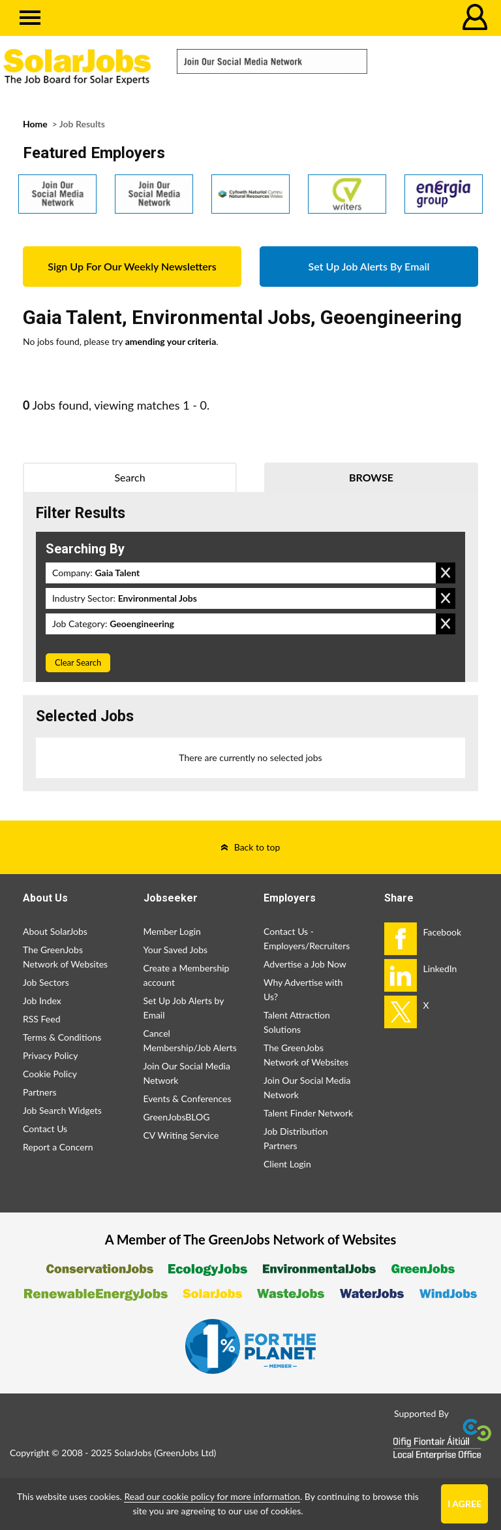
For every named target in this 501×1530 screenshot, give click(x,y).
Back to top (257, 847)
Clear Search (78, 662)
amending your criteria (171, 341)
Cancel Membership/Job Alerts (190, 1040)
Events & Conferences (188, 1098)
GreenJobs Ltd (185, 1452)
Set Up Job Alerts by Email (184, 1007)
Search (129, 477)
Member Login (172, 931)
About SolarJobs (55, 931)
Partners (40, 1092)
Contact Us (45, 1128)
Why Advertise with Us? (303, 989)
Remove (445, 572)
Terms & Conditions (62, 1037)
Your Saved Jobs (176, 949)
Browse (371, 477)
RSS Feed (41, 1018)
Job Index (42, 1000)
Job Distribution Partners (295, 1138)
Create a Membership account (187, 975)
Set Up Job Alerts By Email (369, 266)
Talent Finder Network (308, 1112)
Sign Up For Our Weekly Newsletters (132, 266)
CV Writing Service (181, 1135)
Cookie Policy (50, 1073)
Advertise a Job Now (305, 963)
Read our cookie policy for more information (211, 1496)
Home (35, 123)
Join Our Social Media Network (187, 1073)
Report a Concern (58, 1146)
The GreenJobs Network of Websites (65, 956)
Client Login (287, 1163)
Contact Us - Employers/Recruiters (307, 938)
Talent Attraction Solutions (297, 1022)
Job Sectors (46, 982)
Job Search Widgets (62, 1110)
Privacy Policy (50, 1055)
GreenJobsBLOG (177, 1116)
